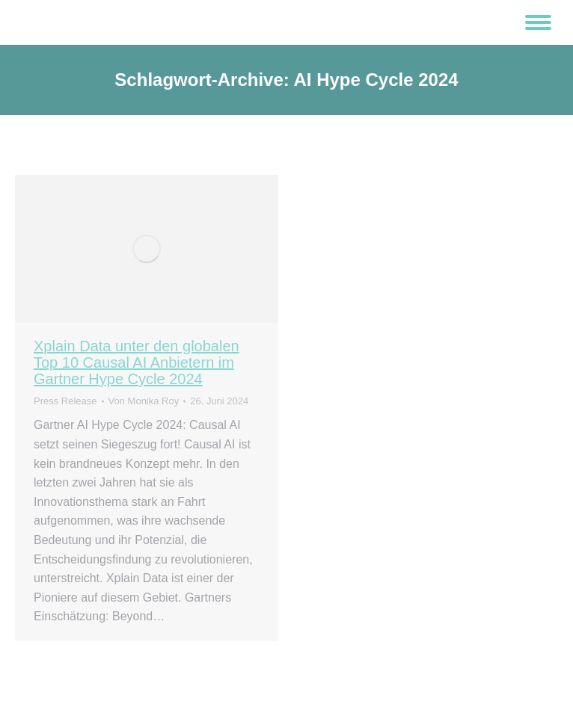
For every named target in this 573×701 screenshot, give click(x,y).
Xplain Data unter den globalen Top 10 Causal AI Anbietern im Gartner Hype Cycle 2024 (136, 362)
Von (144, 401)
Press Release (65, 401)
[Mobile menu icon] (538, 22)
